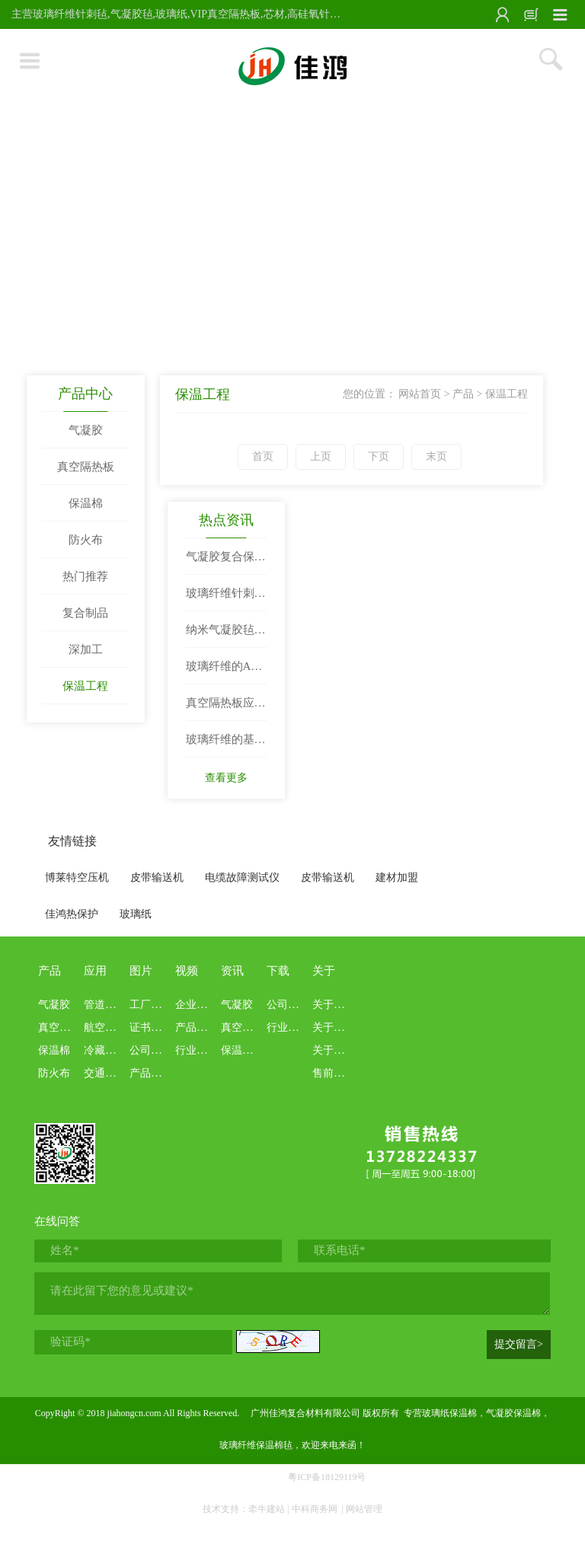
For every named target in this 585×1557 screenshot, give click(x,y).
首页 (262, 456)
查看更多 (226, 777)
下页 (378, 456)
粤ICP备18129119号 (327, 1477)
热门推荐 (85, 576)
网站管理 (364, 1509)
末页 (436, 456)
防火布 (86, 540)
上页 (320, 456)
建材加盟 (397, 877)
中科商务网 (314, 1509)
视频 (186, 971)
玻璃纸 (136, 914)
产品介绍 (196, 1027)
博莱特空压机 (77, 877)
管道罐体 (105, 1004)
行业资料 (288, 1027)
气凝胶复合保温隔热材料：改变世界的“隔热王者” (226, 562)
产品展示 (150, 1073)
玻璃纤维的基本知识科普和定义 (226, 745)
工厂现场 (150, 1004)
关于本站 (333, 1027)
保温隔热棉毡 (253, 1050)
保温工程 (85, 686)
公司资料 (288, 1004)
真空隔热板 (85, 467)
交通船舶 (105, 1073)
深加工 (86, 649)
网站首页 (419, 394)
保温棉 (86, 503)
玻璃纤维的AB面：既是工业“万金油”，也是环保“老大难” (225, 672)
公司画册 (150, 1050)
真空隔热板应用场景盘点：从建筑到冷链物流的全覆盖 (226, 709)
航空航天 (105, 1027)
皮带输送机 (157, 877)
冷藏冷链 (105, 1050)
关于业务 (333, 1050)
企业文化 (196, 1004)
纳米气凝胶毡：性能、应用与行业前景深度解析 (226, 636)
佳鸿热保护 (71, 914)
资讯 (232, 971)
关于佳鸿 (333, 1004)
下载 (278, 971)
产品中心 (85, 393)
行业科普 (196, 1050)
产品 (463, 394)
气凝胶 (86, 430)
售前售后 (333, 1073)
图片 (140, 971)
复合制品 (85, 613)
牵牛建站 (266, 1509)
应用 (95, 971)
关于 (323, 971)
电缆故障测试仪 (242, 877)
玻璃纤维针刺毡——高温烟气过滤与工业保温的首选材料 (226, 599)
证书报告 (150, 1027)
